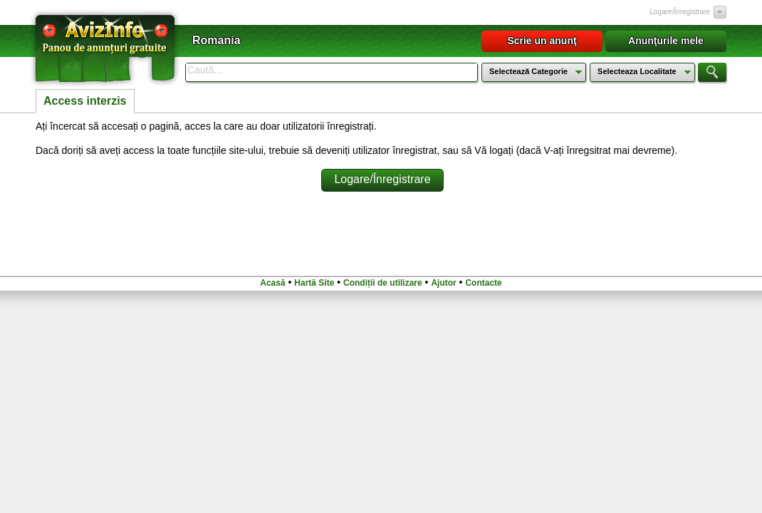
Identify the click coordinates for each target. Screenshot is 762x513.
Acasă (272, 283)
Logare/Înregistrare (680, 12)
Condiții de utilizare (382, 283)
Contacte (483, 283)
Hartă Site (314, 283)
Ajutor (443, 283)
